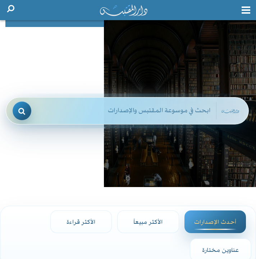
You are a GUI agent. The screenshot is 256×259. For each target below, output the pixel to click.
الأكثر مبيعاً (148, 221)
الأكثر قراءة (81, 221)
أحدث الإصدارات (215, 221)
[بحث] (22, 110)
